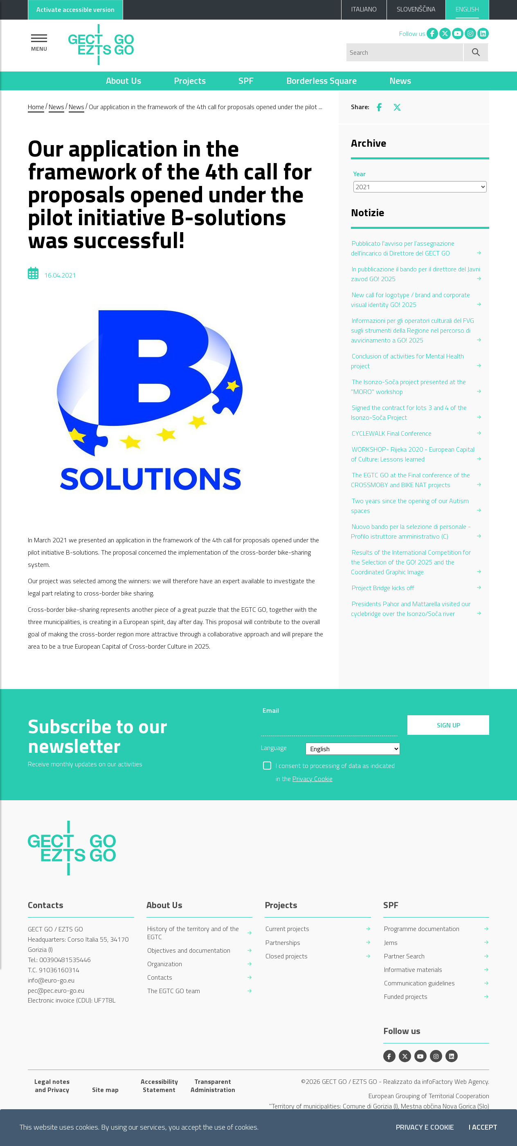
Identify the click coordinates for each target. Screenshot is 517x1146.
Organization (164, 964)
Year (359, 174)
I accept (483, 1127)
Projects (190, 80)
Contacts (159, 977)
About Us (123, 80)
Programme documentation (421, 928)
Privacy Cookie (312, 778)
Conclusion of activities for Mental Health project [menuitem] (407, 361)
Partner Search (404, 956)
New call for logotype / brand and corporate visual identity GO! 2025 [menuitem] (410, 299)
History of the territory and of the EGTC (193, 932)
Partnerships (282, 942)
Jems (391, 942)
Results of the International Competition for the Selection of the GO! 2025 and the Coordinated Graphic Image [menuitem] (411, 562)
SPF (246, 80)
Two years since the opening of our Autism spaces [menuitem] (410, 505)
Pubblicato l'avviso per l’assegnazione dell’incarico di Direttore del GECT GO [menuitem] (402, 248)
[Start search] (476, 52)
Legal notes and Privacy (52, 1086)
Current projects (287, 928)
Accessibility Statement (159, 1086)
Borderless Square (321, 80)
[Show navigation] (39, 42)
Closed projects (286, 956)
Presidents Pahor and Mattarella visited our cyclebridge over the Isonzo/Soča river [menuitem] (410, 608)
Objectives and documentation (188, 950)
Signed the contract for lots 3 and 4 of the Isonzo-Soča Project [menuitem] (409, 412)
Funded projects (405, 996)
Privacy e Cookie (425, 1127)
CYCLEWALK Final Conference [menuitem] (392, 433)
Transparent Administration (213, 1086)
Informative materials (413, 969)
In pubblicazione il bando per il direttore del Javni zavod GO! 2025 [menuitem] (415, 274)
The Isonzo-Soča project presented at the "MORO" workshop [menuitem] (408, 386)
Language (274, 747)
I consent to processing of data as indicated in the (335, 766)
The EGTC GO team (173, 991)
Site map (105, 1090)
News (400, 80)
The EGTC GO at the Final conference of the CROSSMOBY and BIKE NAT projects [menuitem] (410, 480)
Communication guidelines (419, 983)
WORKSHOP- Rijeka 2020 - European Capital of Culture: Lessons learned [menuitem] (412, 454)
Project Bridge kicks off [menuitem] (383, 588)
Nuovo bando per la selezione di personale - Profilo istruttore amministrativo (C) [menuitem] (411, 531)
